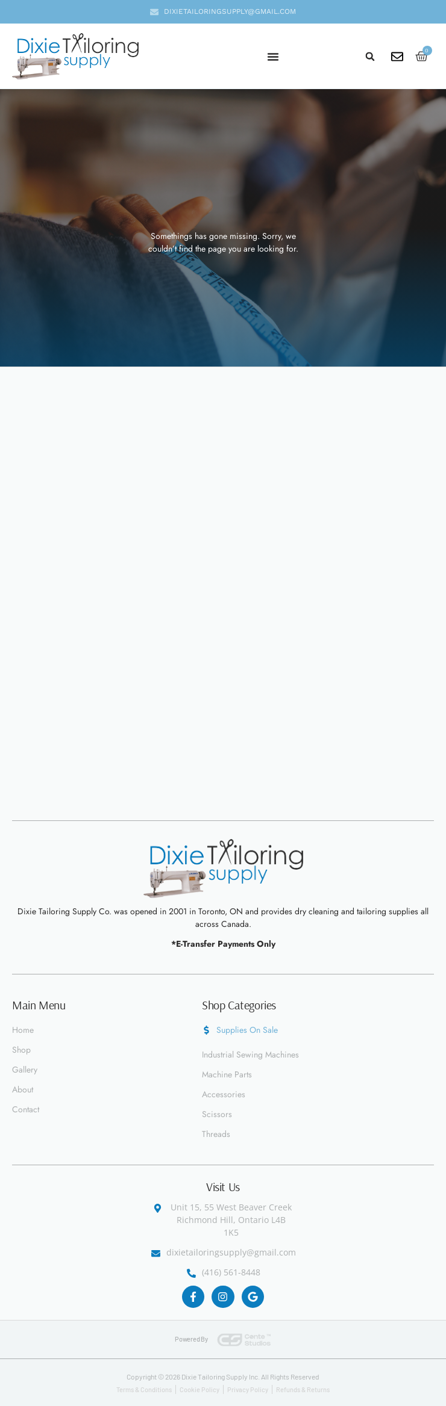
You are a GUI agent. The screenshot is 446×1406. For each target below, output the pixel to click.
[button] (370, 57)
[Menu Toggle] (273, 57)
